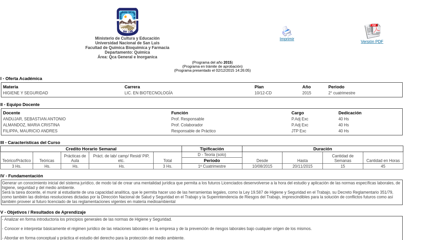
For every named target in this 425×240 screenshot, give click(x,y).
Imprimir (287, 39)
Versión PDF (372, 41)
